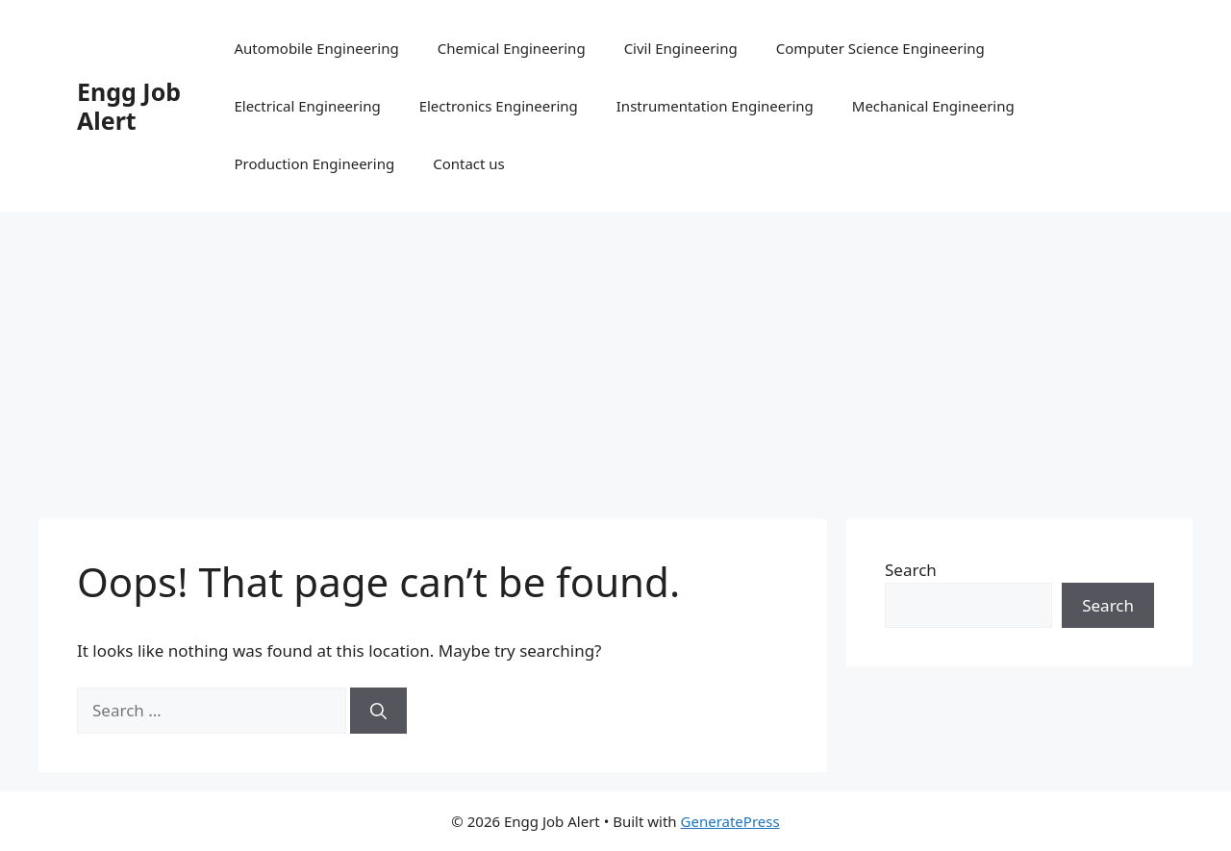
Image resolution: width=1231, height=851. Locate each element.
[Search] (378, 711)
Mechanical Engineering (933, 105)
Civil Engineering (681, 48)
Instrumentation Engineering (715, 105)
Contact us (469, 163)
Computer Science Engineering (880, 48)
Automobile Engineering (316, 48)
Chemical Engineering (512, 48)
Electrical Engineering (307, 105)
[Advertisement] (615, 355)
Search (911, 570)
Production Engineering (314, 163)
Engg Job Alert (129, 106)
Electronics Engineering (498, 105)
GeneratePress (730, 821)
